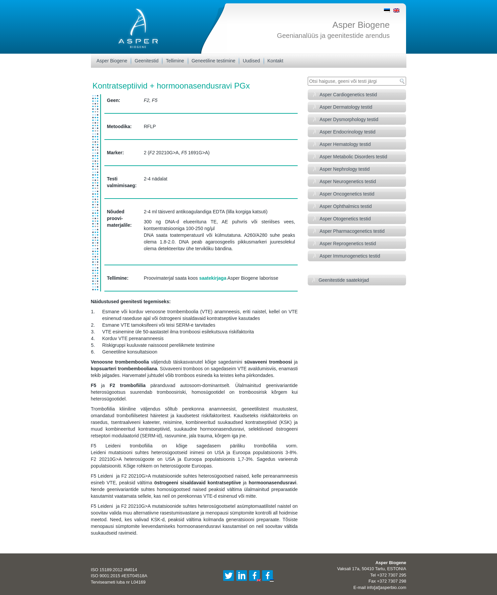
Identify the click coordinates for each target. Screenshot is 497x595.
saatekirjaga (212, 278)
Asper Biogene (361, 25)
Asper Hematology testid (345, 144)
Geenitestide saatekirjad (343, 280)
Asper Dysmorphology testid (348, 119)
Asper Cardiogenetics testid (348, 94)
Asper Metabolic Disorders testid (353, 156)
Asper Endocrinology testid (347, 131)
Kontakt (275, 60)
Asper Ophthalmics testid (345, 206)
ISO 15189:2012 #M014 (114, 569)
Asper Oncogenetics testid (346, 194)
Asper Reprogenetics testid (347, 243)
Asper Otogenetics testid (345, 218)
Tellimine (175, 60)
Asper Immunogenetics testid (349, 256)
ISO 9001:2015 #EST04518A (119, 575)
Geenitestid (146, 60)
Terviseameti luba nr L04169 (118, 582)
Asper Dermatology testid (345, 107)
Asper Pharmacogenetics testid (352, 231)
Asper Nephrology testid (344, 169)
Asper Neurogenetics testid (347, 181)
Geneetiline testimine (214, 60)
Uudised (251, 60)
